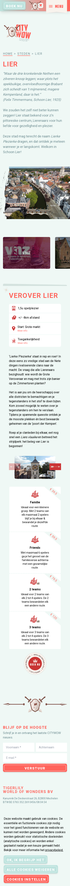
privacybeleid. (54, 850)
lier (38, 53)
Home (8, 53)
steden (23, 53)
